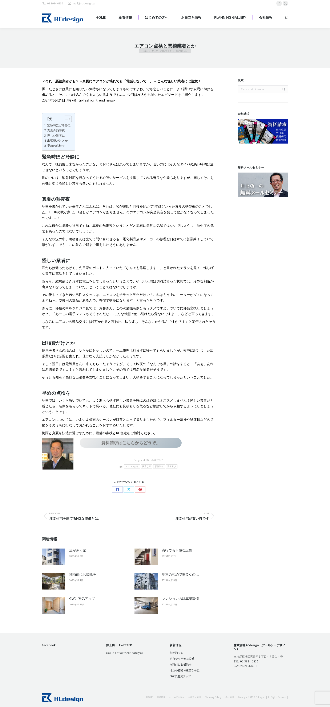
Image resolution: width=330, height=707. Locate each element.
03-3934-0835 (249, 661)
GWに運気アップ (82, 598)
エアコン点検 (131, 466)
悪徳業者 (159, 466)
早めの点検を (56, 146)
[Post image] (53, 557)
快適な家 (146, 466)
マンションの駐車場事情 (180, 598)
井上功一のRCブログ (153, 460)
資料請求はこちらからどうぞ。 (130, 443)
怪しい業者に (56, 135)
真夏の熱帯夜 (56, 130)
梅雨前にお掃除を (82, 574)
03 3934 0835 (52, 3)
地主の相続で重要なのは (180, 574)
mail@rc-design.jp (81, 3)
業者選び (171, 466)
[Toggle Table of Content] (66, 119)
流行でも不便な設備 (177, 550)
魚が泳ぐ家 (77, 550)
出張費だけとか (57, 140)
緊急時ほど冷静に (59, 125)
